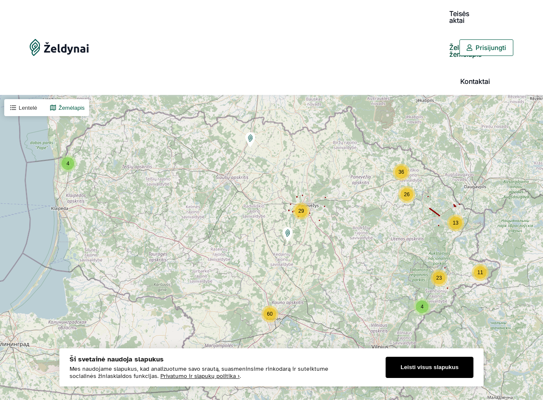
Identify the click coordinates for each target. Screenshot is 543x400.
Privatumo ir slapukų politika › (200, 376)
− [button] (11, 390)
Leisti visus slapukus (429, 367)
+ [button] (11, 377)
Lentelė (23, 40)
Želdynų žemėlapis (381, 13)
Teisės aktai (324, 13)
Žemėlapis (66, 40)
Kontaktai (434, 13)
